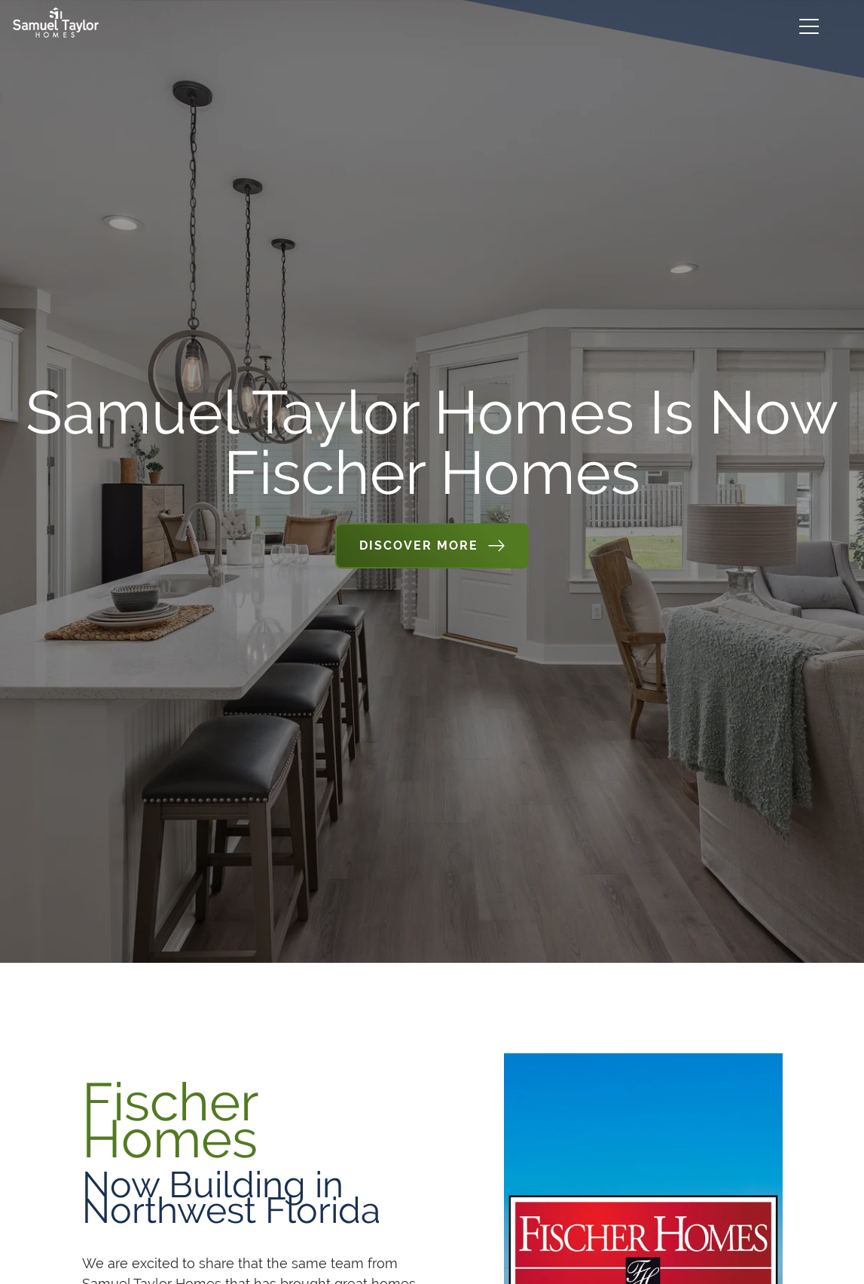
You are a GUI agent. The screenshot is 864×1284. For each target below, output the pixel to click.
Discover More (418, 545)
